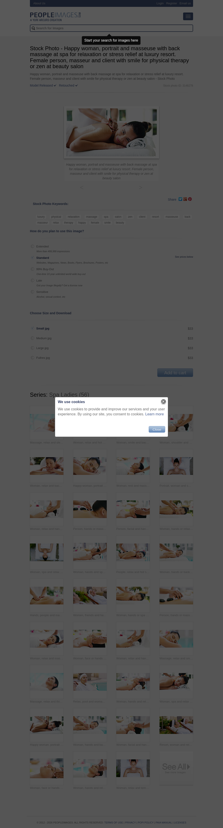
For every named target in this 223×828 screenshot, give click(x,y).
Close (157, 429)
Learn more (154, 414)
